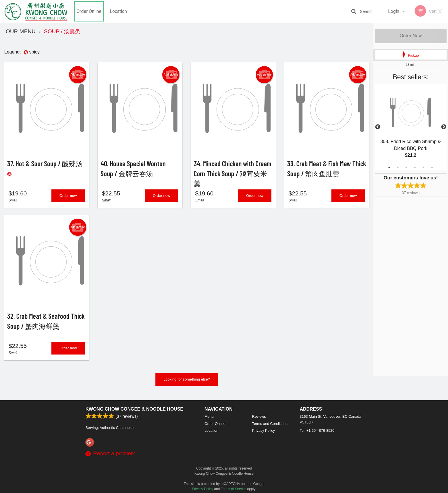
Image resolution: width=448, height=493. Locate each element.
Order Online (89, 11)
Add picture (77, 74)
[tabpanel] (410, 127)
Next (444, 127)
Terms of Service (233, 489)
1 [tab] (389, 167)
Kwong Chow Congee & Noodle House (134, 409)
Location (118, 11)
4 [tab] (415, 167)
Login (393, 11)
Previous (378, 127)
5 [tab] (423, 167)
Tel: (317, 430)
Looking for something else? (186, 384)
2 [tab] (398, 167)
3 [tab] (406, 167)
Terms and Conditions (269, 423)
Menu (209, 416)
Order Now (411, 35)
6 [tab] (432, 167)
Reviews (259, 416)
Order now (68, 198)
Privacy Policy (263, 430)
